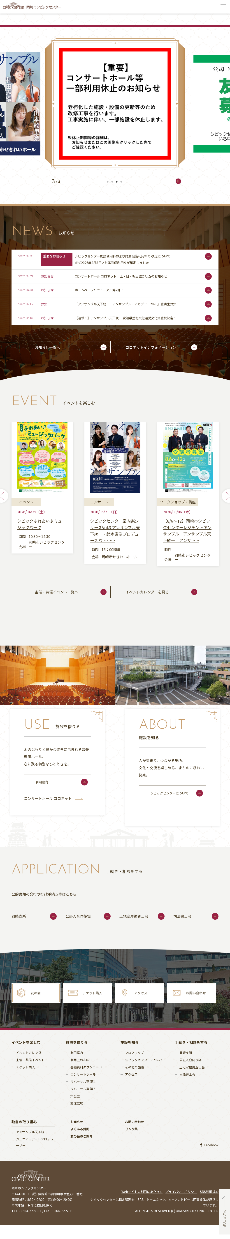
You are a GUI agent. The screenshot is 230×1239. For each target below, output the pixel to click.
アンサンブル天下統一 (31, 1146)
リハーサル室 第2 (82, 1102)
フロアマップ (134, 1066)
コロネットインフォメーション (156, 354)
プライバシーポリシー (181, 1205)
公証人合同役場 (78, 930)
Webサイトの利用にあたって (142, 1205)
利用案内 (42, 795)
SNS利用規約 (209, 1205)
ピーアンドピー (179, 1213)
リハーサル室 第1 (82, 1095)
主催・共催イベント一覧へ (62, 603)
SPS (140, 1213)
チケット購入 (25, 1081)
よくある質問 (79, 1142)
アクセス (131, 1088)
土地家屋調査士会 (133, 930)
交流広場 (76, 1117)
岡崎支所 (19, 930)
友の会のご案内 (81, 1150)
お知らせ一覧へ (53, 354)
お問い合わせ (134, 1135)
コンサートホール (83, 1088)
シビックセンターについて (172, 806)
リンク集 (131, 1142)
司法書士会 (182, 930)
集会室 (75, 1109)
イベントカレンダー (30, 1066)
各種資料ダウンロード (86, 1081)
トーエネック (155, 1213)
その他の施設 (134, 1081)
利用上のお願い (81, 1073)
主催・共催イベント (30, 1073)
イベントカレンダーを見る (152, 603)
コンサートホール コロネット (53, 812)
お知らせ (76, 1135)
